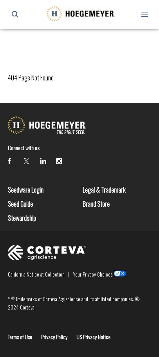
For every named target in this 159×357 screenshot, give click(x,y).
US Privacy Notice (93, 337)
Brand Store (96, 204)
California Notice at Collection (36, 274)
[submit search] (15, 14)
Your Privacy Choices (92, 274)
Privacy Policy (54, 337)
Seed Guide (20, 204)
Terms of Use (20, 337)
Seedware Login (25, 190)
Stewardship (22, 218)
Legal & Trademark (104, 190)
